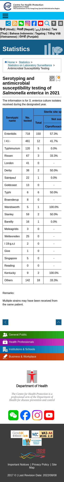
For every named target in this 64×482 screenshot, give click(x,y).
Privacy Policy (40, 464)
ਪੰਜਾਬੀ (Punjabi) (28, 36)
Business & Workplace (22, 356)
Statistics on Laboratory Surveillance (30, 65)
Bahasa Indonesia (21, 33)
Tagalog (40, 33)
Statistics (24, 62)
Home (11, 62)
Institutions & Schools (22, 349)
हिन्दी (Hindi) (7, 29)
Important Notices (18, 464)
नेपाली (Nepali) (25, 29)
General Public (18, 334)
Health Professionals (21, 341)
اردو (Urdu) (43, 29)
